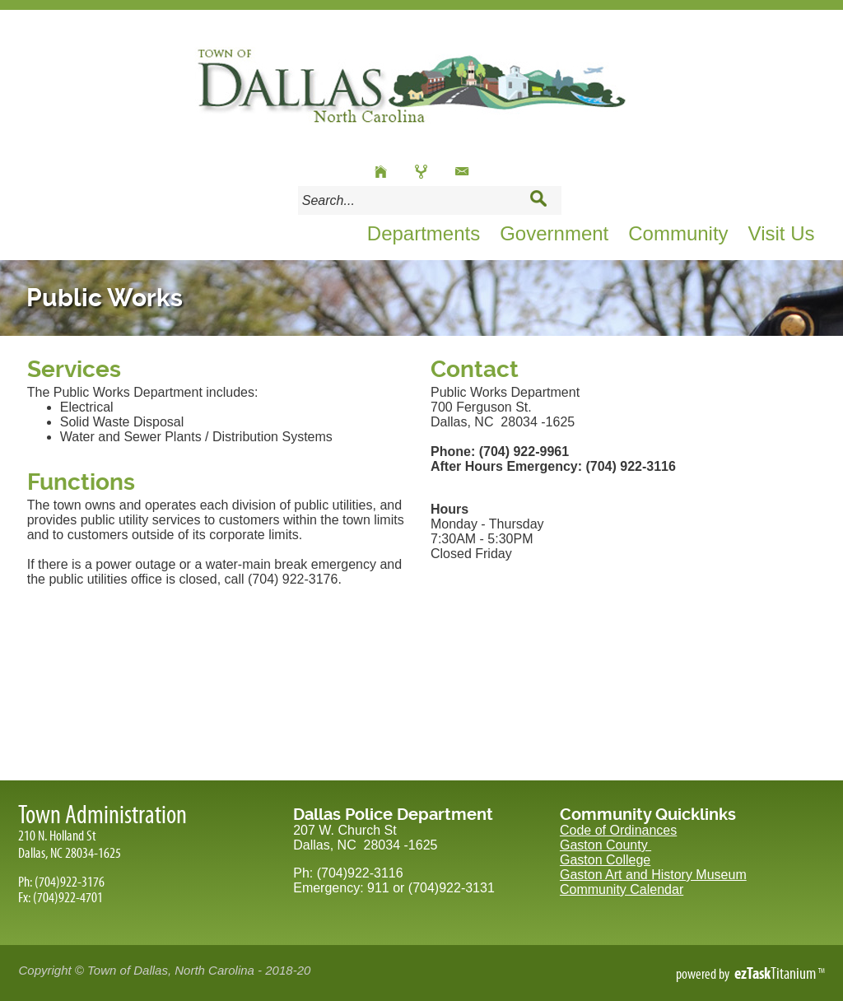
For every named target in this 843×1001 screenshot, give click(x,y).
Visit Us (781, 233)
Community (678, 233)
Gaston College (605, 860)
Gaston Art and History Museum (653, 875)
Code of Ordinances (618, 830)
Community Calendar (621, 889)
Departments (423, 233)
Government (554, 233)
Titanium (776, 973)
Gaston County (605, 845)
